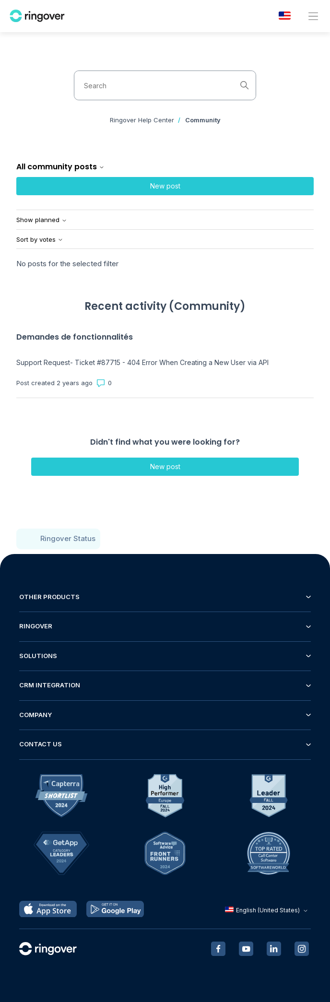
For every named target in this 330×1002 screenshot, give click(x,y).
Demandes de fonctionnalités (74, 336)
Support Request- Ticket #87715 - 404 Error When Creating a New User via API (142, 362)
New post (165, 186)
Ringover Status (67, 538)
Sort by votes (39, 239)
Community (203, 120)
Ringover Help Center (142, 120)
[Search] (165, 85)
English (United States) (267, 910)
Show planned (41, 220)
